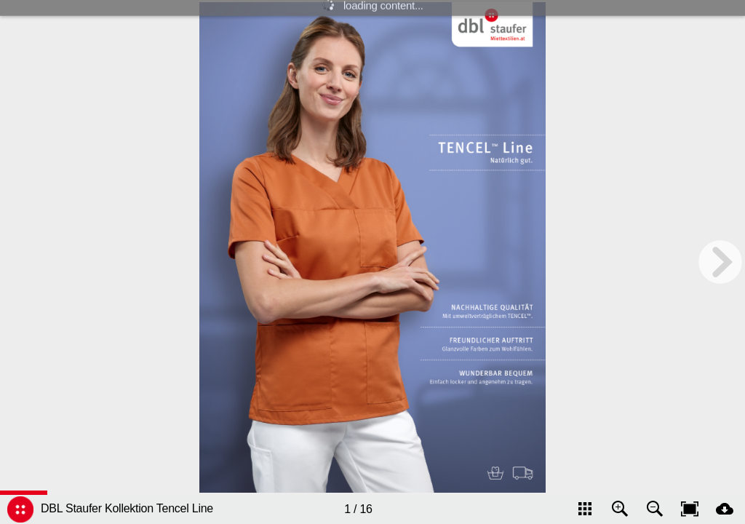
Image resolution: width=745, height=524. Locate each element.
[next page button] (720, 262)
